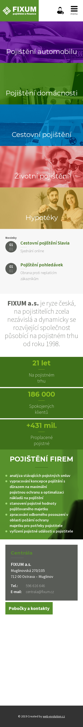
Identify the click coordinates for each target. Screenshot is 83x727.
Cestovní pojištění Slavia (44, 243)
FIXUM (19, 10)
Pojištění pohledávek (41, 264)
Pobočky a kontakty (29, 608)
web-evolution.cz (54, 716)
